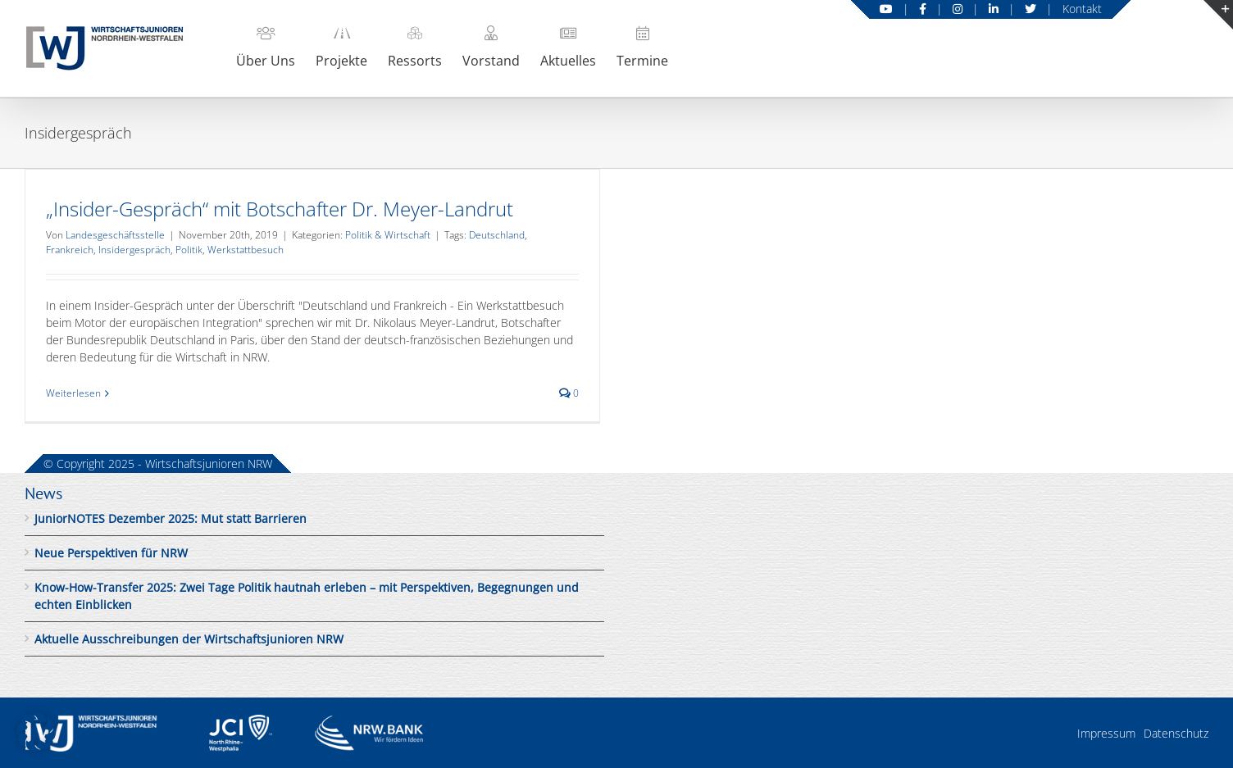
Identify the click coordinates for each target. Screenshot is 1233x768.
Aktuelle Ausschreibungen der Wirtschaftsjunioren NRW (189, 639)
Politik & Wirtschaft (387, 235)
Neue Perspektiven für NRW (111, 553)
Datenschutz (1176, 733)
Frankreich (69, 250)
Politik (188, 250)
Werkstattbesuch (245, 250)
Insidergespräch (134, 250)
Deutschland (497, 235)
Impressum (1106, 733)
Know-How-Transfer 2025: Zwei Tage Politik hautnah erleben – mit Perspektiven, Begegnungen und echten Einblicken (306, 595)
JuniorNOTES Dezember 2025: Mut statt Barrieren (170, 518)
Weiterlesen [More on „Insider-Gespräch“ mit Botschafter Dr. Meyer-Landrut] (73, 393)
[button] (36, 732)
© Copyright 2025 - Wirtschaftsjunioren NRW (157, 463)
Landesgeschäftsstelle (115, 235)
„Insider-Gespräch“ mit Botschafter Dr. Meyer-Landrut (279, 208)
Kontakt (1082, 8)
